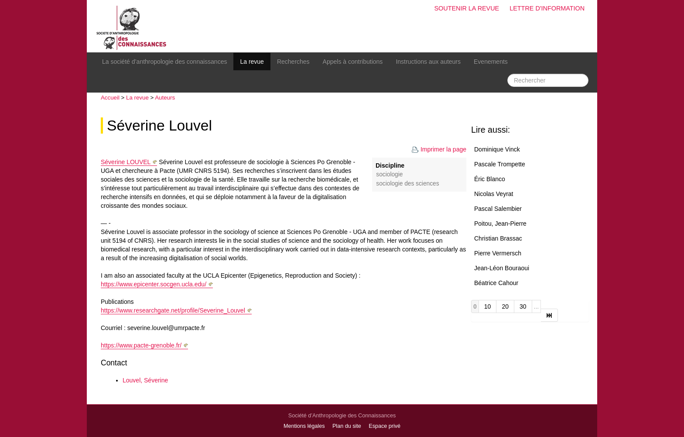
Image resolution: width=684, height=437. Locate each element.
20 (505, 306)
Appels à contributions (353, 61)
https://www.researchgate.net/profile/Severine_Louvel (173, 310)
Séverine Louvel (159, 125)
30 (523, 306)
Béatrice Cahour (496, 282)
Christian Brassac (498, 238)
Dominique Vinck (497, 149)
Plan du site (346, 426)
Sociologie (389, 174)
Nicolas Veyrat (493, 193)
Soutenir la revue (466, 8)
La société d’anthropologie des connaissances (164, 61)
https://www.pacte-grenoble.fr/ (141, 345)
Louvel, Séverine (145, 380)
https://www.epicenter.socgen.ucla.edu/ (153, 284)
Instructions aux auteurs (428, 61)
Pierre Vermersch (497, 253)
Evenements (491, 61)
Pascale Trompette (499, 164)
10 (487, 306)
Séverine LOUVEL (125, 161)
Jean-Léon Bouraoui (501, 268)
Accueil (110, 97)
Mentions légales (304, 426)
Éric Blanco (489, 178)
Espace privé (384, 426)
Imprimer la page (438, 149)
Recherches (293, 61)
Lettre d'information (547, 8)
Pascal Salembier (498, 208)
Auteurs (165, 97)
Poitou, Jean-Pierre (500, 223)
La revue (251, 61)
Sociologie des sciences (407, 183)
